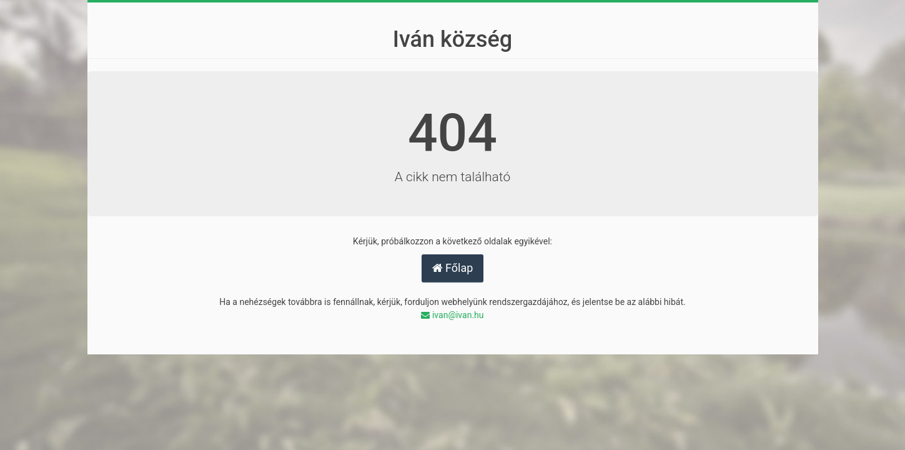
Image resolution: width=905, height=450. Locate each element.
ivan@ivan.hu (452, 315)
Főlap (452, 267)
